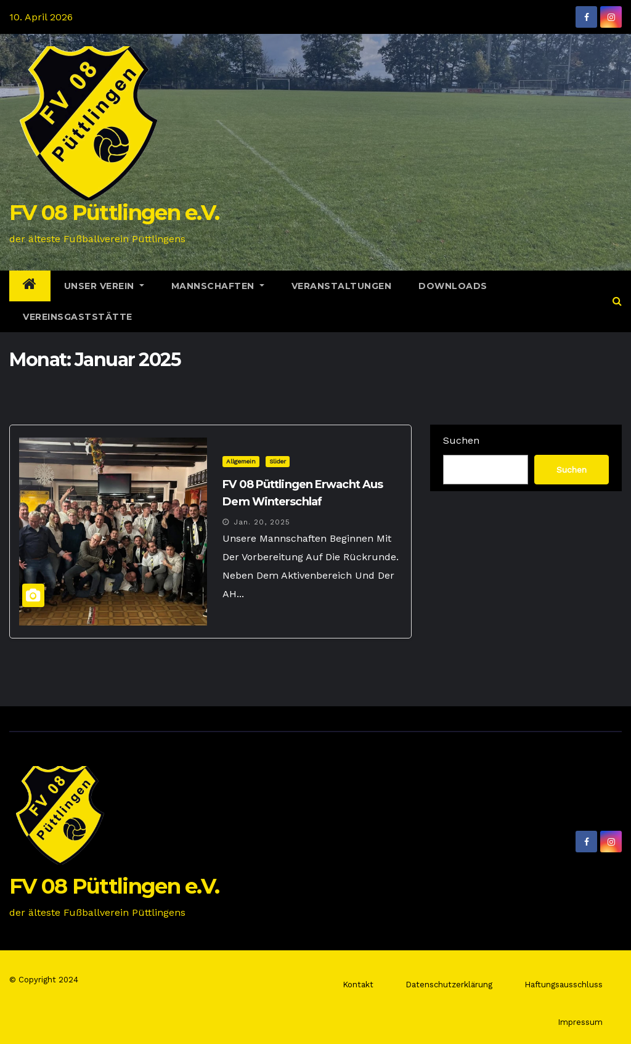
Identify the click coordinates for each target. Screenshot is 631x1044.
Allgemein (241, 461)
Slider (277, 461)
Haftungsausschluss (563, 984)
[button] (617, 301)
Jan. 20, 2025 (262, 522)
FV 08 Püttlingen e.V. (114, 213)
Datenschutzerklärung (448, 984)
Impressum (580, 1022)
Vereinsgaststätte (77, 316)
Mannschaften (217, 286)
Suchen (461, 440)
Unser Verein (104, 286)
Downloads (452, 286)
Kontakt (358, 984)
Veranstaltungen (341, 286)
